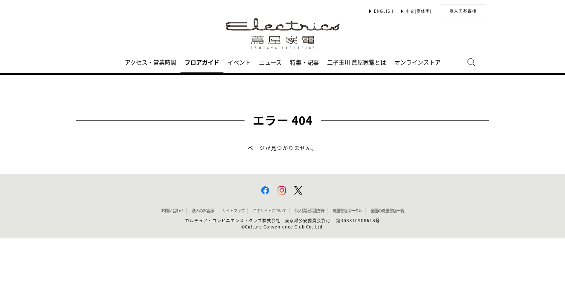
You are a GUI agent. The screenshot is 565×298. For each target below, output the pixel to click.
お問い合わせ (172, 211)
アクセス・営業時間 (150, 62)
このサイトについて (269, 211)
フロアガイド (202, 62)
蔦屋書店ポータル (347, 211)
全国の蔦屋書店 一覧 (387, 211)
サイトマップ (233, 211)
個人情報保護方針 (309, 211)
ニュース (270, 62)
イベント (239, 62)
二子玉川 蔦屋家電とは (356, 62)
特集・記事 (304, 62)
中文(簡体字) (419, 11)
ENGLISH (384, 11)
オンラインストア (417, 62)
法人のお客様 (463, 11)
